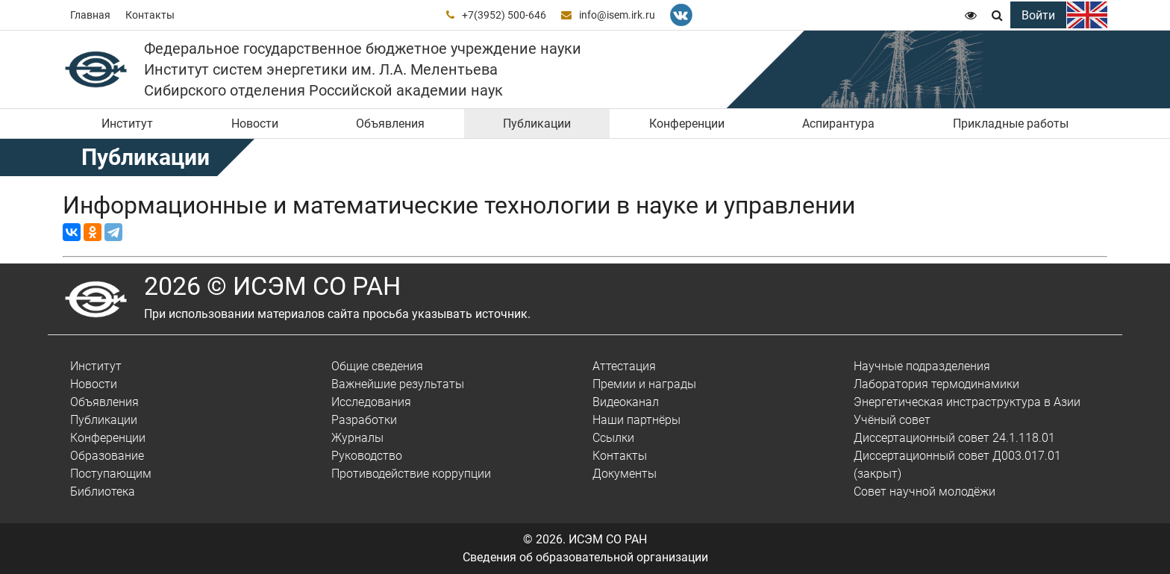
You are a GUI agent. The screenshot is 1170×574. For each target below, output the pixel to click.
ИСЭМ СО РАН (608, 539)
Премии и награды (644, 384)
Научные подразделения (922, 366)
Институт (127, 123)
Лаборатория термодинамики (936, 384)
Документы (624, 474)
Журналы (357, 438)
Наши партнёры (636, 420)
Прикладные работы (1011, 123)
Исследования (371, 402)
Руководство (366, 456)
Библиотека (102, 491)
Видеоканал (625, 402)
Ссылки (613, 438)
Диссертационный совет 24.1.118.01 (954, 438)
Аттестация (624, 366)
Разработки (364, 420)
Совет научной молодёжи (924, 491)
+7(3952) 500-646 (504, 15)
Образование (107, 456)
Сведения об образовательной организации (585, 557)
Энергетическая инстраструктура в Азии (967, 402)
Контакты (150, 15)
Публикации (537, 123)
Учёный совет (892, 420)
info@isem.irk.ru (617, 15)
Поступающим (110, 474)
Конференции (687, 123)
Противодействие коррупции (411, 474)
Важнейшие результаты (397, 384)
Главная (90, 15)
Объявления (390, 123)
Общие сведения (377, 366)
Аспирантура (838, 123)
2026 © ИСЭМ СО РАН (272, 286)
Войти (1038, 15)
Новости (254, 123)
